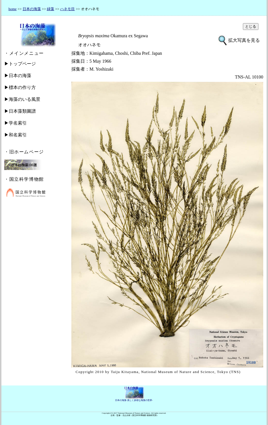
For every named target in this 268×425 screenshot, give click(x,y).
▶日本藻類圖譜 (20, 111)
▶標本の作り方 (20, 87)
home (12, 9)
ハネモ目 (67, 9)
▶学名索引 (15, 123)
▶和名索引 (15, 134)
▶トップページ (20, 63)
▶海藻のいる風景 (22, 99)
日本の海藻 (32, 9)
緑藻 (50, 9)
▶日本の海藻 (17, 75)
